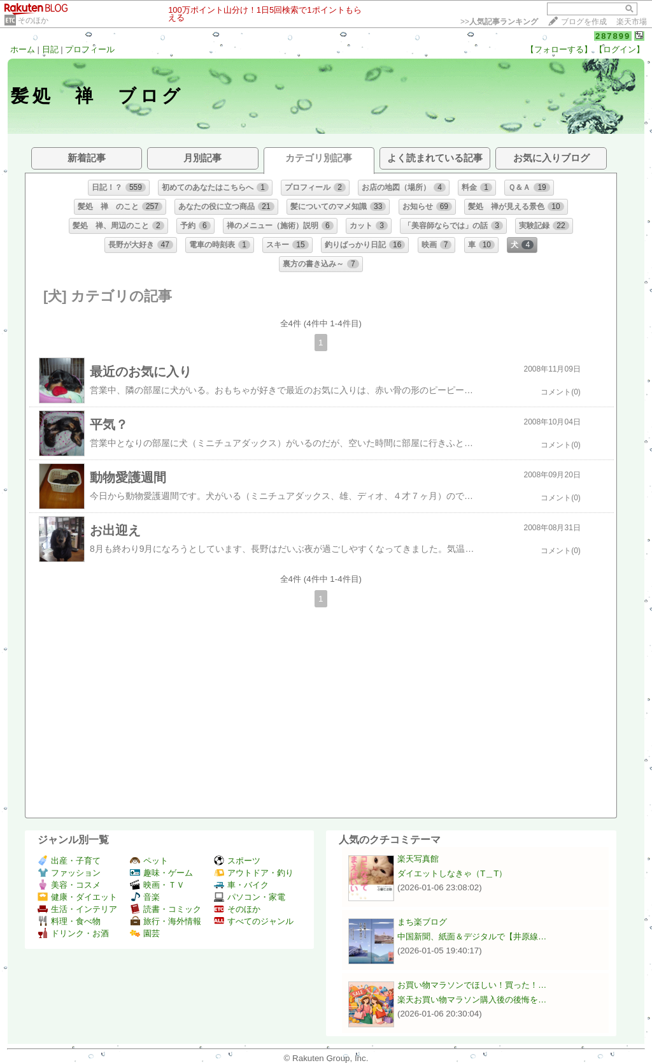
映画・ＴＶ (157, 885)
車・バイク (241, 885)
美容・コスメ (69, 885)
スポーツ (237, 860)
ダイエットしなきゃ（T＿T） (452, 873)
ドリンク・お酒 (73, 933)
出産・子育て (69, 860)
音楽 (145, 897)
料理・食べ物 (69, 921)
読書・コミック (165, 909)
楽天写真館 (418, 859)
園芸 (145, 933)
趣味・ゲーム (161, 873)
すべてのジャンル (254, 921)
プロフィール (90, 49)
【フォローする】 (559, 49)
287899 (612, 36)
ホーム (22, 49)
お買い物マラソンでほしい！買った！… (471, 985)
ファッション (69, 873)
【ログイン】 (619, 49)
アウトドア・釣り (254, 873)
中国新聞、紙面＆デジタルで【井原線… (471, 936)
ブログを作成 (584, 21)
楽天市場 (631, 21)
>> (499, 21)
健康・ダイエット (77, 897)
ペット (149, 860)
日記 (50, 49)
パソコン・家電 (249, 897)
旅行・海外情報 (165, 921)
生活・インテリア (77, 909)
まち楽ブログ (422, 922)
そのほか (33, 20)
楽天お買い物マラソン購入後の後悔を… (471, 999)
